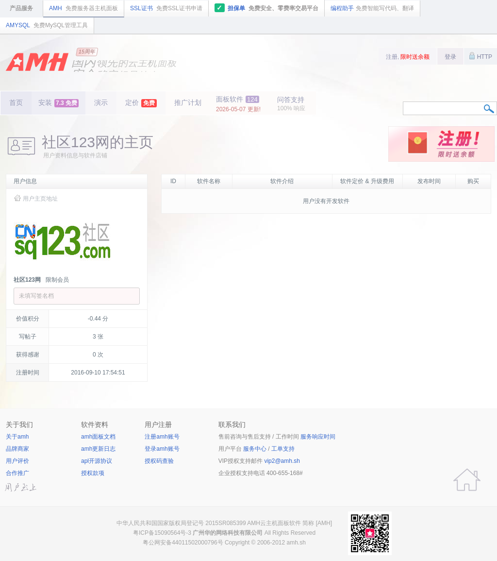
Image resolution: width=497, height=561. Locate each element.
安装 (58, 103)
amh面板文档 (98, 436)
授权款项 (92, 473)
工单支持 (283, 448)
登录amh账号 (162, 448)
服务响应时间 (317, 436)
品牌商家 (17, 448)
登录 (450, 56)
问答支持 (291, 104)
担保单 (267, 7)
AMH (83, 8)
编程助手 (372, 8)
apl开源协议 (96, 461)
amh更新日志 (98, 448)
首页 (16, 102)
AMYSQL (47, 25)
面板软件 (238, 104)
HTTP (480, 55)
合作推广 (17, 473)
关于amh (17, 436)
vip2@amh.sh (282, 461)
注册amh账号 (162, 436)
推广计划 (187, 102)
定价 (141, 103)
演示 (101, 102)
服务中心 (254, 448)
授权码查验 (159, 461)
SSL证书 (166, 8)
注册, (408, 56)
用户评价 (17, 461)
